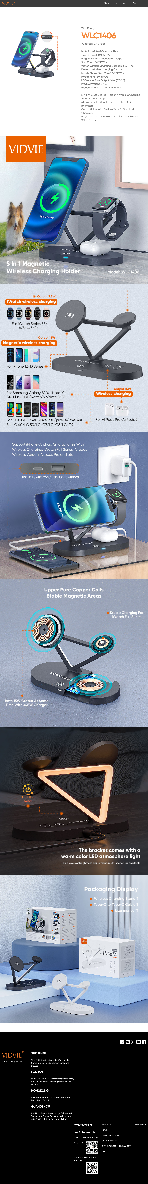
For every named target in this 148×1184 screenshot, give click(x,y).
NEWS (104, 1130)
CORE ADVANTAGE (110, 1141)
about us (107, 1151)
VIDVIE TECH (140, 1124)
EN (134, 3)
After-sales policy (112, 1135)
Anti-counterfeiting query (116, 1146)
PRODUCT (106, 1124)
